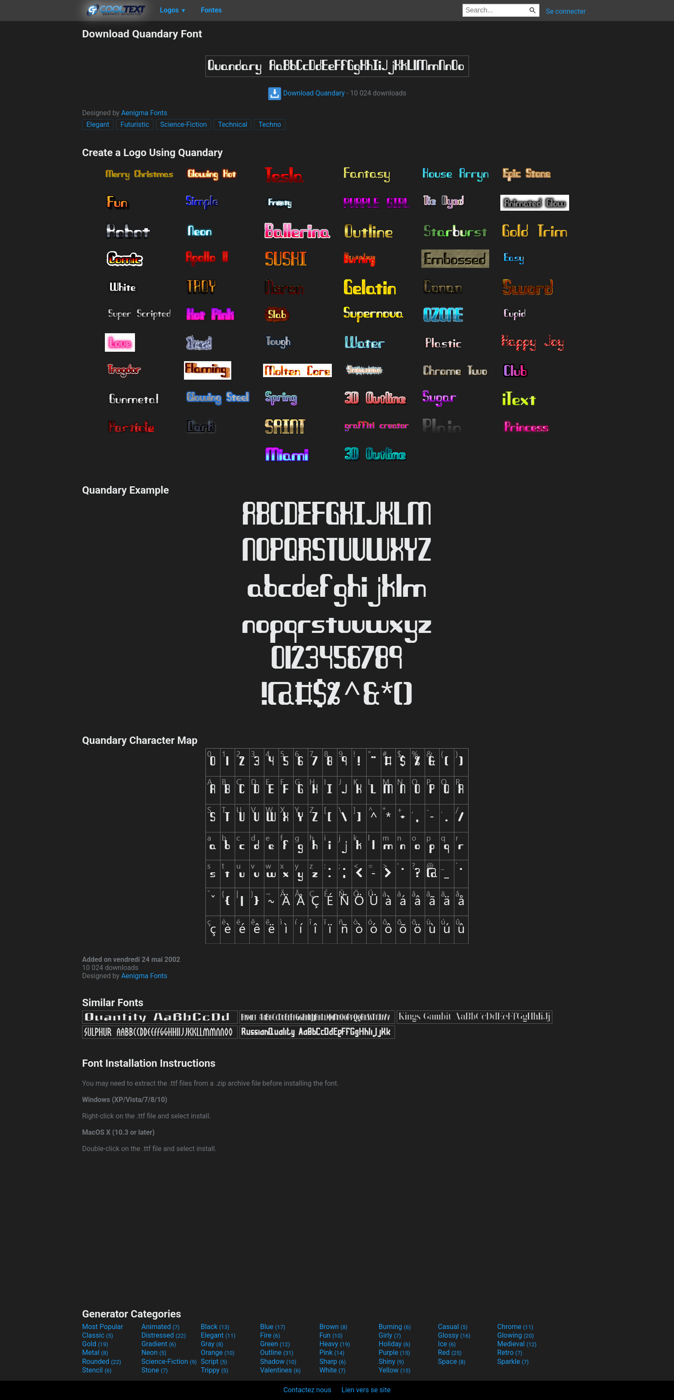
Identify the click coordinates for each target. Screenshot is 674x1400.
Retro (509, 1352)
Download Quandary (306, 93)
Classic (97, 1335)
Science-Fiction (183, 124)
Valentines (280, 1370)
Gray (212, 1344)
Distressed (163, 1335)
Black (215, 1327)
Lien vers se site (366, 1390)
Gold (95, 1344)
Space (452, 1361)
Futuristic (134, 124)
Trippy (214, 1370)
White (332, 1370)
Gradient (158, 1344)
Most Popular (102, 1327)
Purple (394, 1352)
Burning (395, 1327)
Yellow (395, 1370)
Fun (331, 1335)
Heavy (334, 1344)
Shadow (278, 1361)
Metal (95, 1352)
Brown (333, 1327)
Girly (390, 1335)
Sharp (332, 1361)
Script (214, 1361)
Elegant (97, 124)
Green (275, 1344)
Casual (453, 1327)
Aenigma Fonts (144, 113)
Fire (270, 1335)
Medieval (517, 1344)
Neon (153, 1352)
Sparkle (513, 1361)
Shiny (391, 1361)
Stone (154, 1370)
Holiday (395, 1344)
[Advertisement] (40, 157)
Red (450, 1352)
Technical (232, 124)
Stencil (96, 1370)
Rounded (101, 1361)
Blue (272, 1327)
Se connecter (566, 11)
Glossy (454, 1335)
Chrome (515, 1327)
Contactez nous (307, 1390)
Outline (277, 1352)
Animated (160, 1327)
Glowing (515, 1335)
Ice (447, 1344)
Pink (332, 1352)
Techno (269, 124)
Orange (218, 1352)
